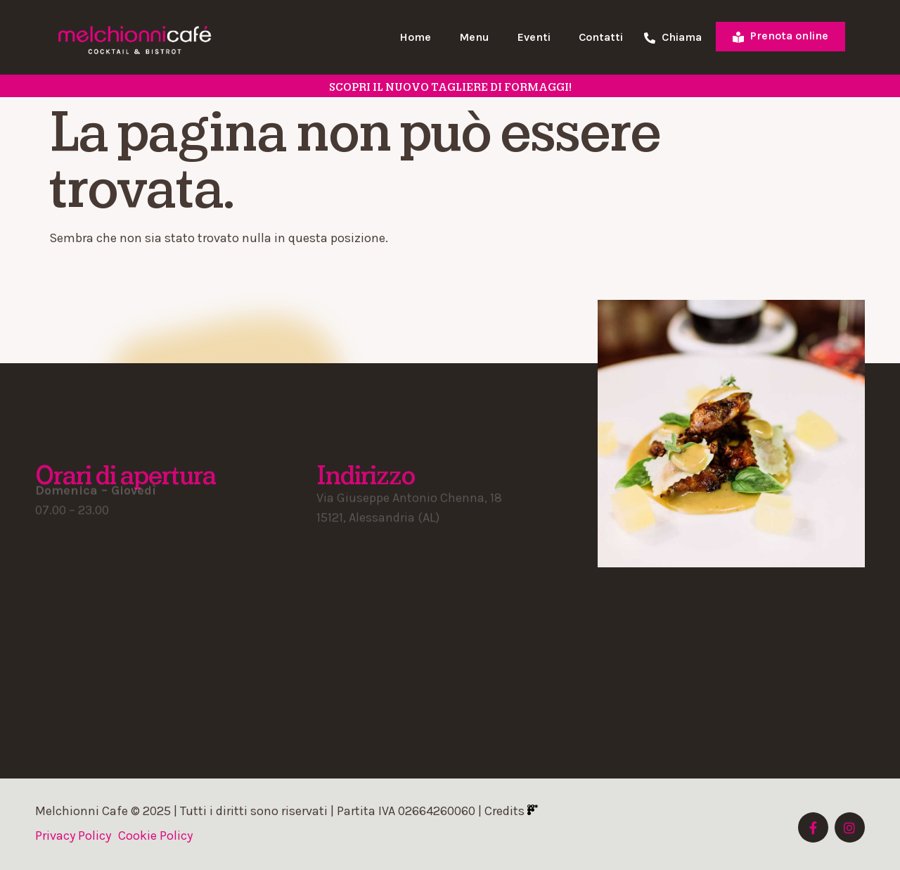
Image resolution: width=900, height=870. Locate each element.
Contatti (601, 37)
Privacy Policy (73, 835)
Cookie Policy (155, 835)
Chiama (673, 38)
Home (415, 37)
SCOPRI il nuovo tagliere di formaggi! (450, 87)
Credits (511, 811)
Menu (474, 37)
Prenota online (780, 35)
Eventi (534, 37)
